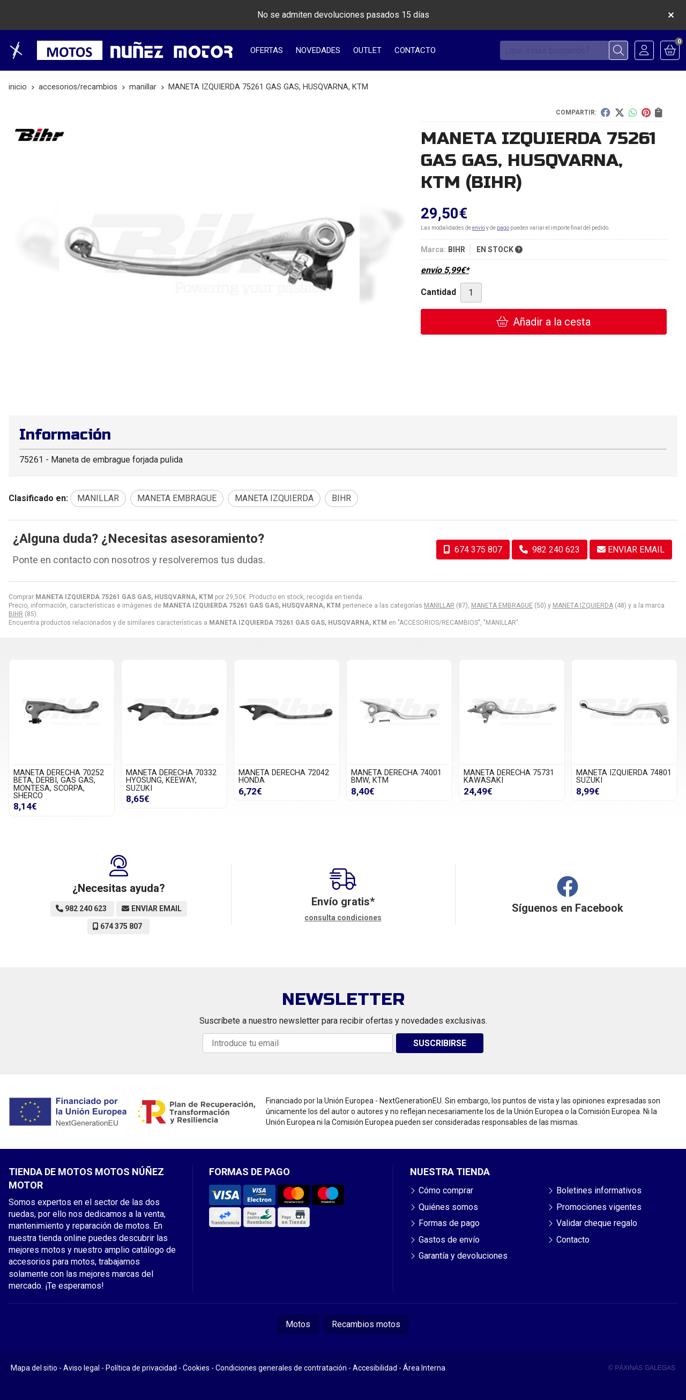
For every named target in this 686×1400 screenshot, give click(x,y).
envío (478, 228)
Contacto (573, 1240)
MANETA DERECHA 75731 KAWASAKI (509, 776)
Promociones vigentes (599, 1207)
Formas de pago (449, 1223)
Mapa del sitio (34, 1368)
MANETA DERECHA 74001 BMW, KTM (396, 776)
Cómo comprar (446, 1190)
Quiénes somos (448, 1207)
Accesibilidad (375, 1368)
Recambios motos (366, 1324)
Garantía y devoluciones (463, 1256)
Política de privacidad (141, 1368)
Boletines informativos (599, 1190)
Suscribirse (439, 1043)
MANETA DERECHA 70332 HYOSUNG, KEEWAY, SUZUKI (171, 780)
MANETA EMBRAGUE (502, 605)
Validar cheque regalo (596, 1223)
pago (503, 228)
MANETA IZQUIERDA (583, 605)
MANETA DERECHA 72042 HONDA (283, 776)
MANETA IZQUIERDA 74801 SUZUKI (624, 776)
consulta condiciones (343, 917)
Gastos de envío (449, 1240)
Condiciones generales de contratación (281, 1368)
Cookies (196, 1368)
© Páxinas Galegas (641, 1368)
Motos (298, 1324)
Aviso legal (81, 1368)
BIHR (16, 614)
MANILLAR (439, 605)
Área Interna (424, 1368)
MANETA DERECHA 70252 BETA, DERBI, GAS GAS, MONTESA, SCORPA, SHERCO (58, 784)
